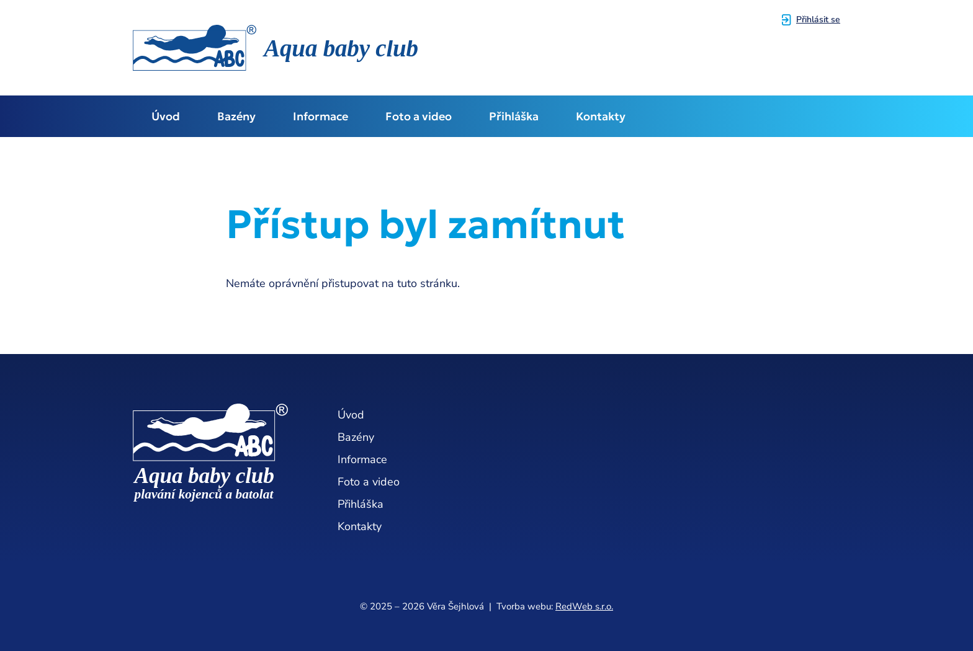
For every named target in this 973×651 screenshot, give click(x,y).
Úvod (165, 116)
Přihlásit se (818, 19)
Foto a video (418, 116)
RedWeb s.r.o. (584, 606)
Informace (320, 116)
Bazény (236, 116)
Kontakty (601, 116)
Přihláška (514, 116)
